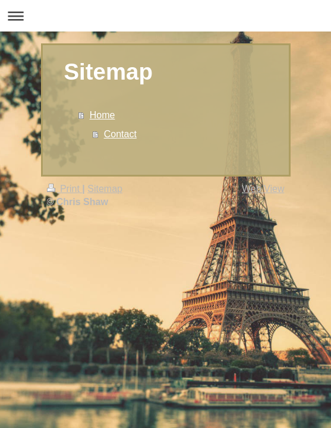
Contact (120, 134)
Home (102, 115)
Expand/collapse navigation (165, 16)
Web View (263, 189)
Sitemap (104, 189)
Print (65, 189)
